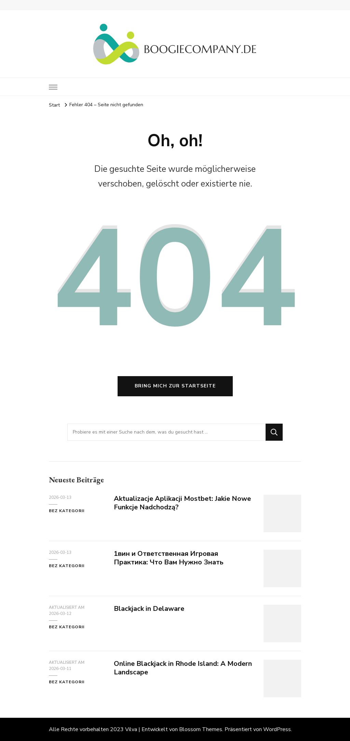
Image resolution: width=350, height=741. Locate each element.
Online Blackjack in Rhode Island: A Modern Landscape (183, 668)
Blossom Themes (200, 729)
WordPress (277, 729)
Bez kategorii (66, 510)
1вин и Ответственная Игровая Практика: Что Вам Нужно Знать (169, 558)
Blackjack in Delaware (149, 608)
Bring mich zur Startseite (175, 386)
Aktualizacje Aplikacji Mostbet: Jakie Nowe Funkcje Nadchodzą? (182, 503)
